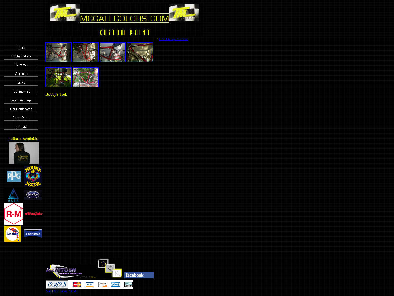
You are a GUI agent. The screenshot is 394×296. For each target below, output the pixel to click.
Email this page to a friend (173, 39)
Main (49, 291)
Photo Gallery (60, 291)
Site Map (73, 291)
